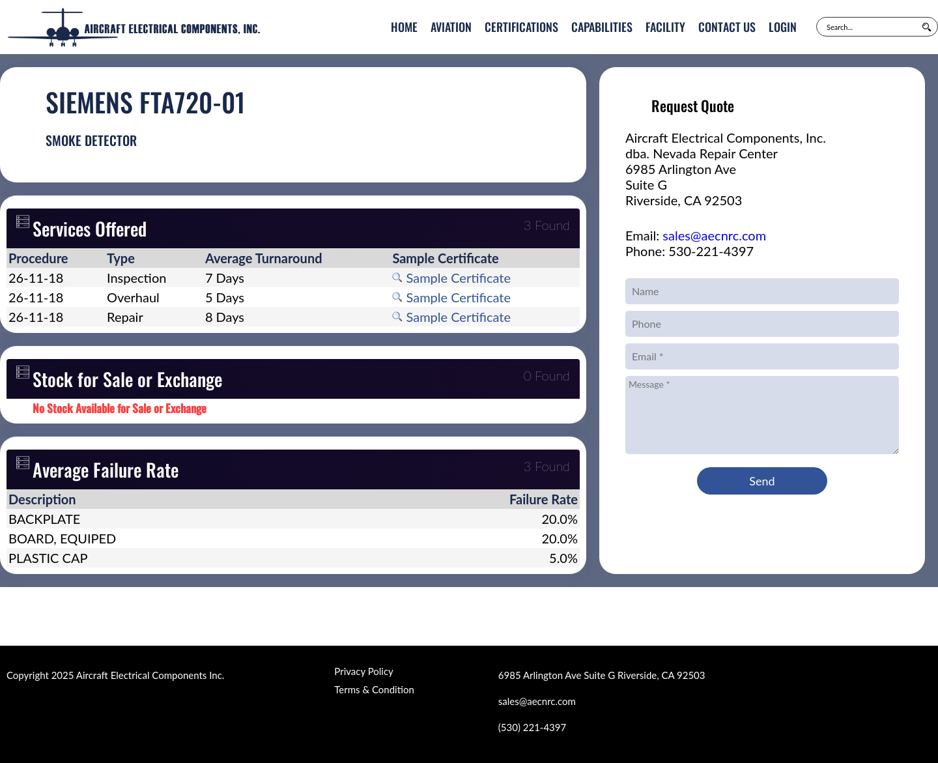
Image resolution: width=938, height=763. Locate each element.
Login (783, 26)
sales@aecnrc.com (714, 235)
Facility (665, 26)
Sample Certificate (451, 277)
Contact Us (727, 26)
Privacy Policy (363, 671)
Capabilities (601, 26)
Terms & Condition (374, 689)
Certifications (521, 26)
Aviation (451, 26)
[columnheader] (56, 258)
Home (404, 26)
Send (762, 481)
